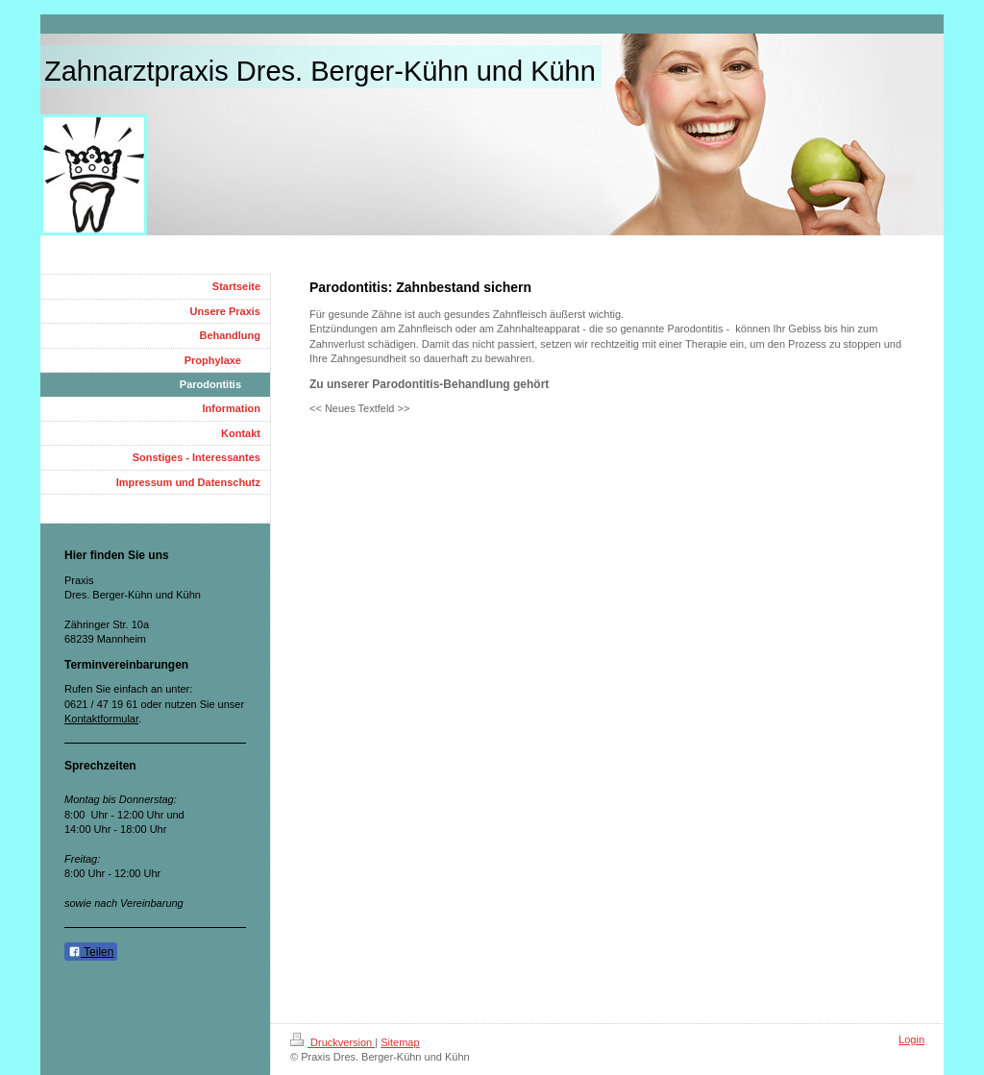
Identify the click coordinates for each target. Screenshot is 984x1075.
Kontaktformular (101, 718)
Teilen (90, 952)
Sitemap (400, 1042)
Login (911, 1039)
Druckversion (332, 1042)
